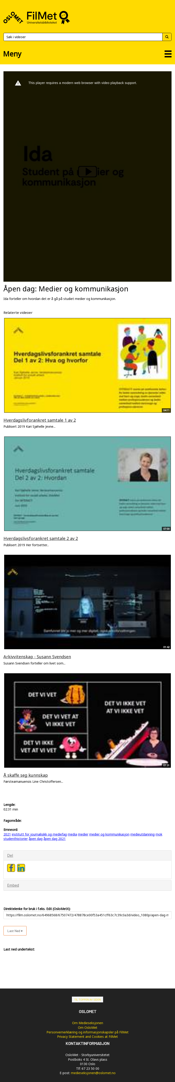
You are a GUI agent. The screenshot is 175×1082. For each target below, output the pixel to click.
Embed (13, 885)
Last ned (15, 931)
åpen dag (36, 838)
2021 (7, 834)
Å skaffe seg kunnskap (25, 775)
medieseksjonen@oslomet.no (93, 1073)
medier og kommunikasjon (109, 834)
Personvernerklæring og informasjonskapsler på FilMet (87, 1032)
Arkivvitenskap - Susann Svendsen (37, 656)
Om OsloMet (87, 1027)
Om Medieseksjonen (87, 1023)
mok (159, 834)
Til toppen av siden (87, 999)
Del (10, 855)
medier (83, 834)
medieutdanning (142, 834)
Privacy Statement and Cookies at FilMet (87, 1036)
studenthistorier (15, 838)
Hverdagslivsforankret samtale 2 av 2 (40, 538)
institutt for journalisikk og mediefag (39, 834)
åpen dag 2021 (54, 838)
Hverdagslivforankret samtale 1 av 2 (39, 420)
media (72, 834)
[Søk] (82, 37)
